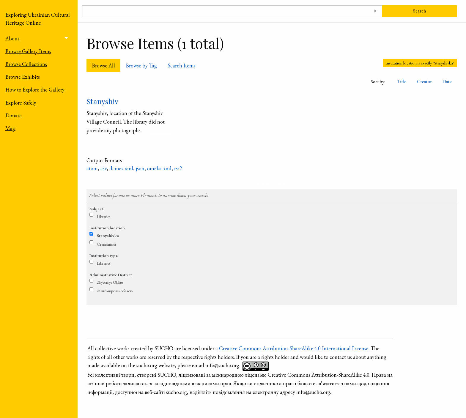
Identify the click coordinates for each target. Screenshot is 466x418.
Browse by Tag (141, 65)
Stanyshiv (102, 101)
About (12, 38)
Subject (96, 209)
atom (92, 168)
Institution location (107, 228)
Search (419, 11)
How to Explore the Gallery (34, 89)
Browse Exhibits (22, 76)
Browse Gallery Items (28, 51)
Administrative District (110, 274)
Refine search (271, 183)
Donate (13, 115)
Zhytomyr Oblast (110, 282)
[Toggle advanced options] (375, 11)
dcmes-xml (121, 168)
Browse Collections (26, 64)
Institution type (103, 255)
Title (401, 81)
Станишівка (106, 244)
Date (447, 81)
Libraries (103, 216)
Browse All (103, 65)
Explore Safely (20, 102)
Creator (424, 81)
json (140, 168)
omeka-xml (159, 168)
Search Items (182, 65)
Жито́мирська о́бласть (115, 291)
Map (10, 128)
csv (103, 168)
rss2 (178, 168)
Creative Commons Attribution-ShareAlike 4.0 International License (294, 348)
